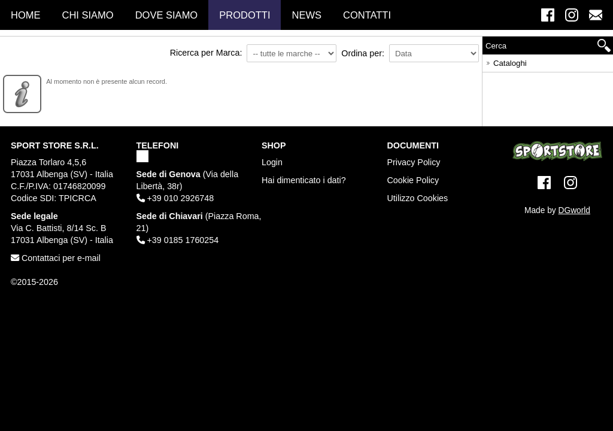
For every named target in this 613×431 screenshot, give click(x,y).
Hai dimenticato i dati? (304, 180)
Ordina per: (362, 53)
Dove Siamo (166, 15)
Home (26, 15)
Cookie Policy (413, 180)
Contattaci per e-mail (56, 258)
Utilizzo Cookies (417, 198)
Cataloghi (505, 61)
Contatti (367, 15)
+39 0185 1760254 (177, 240)
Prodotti (244, 15)
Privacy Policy (414, 162)
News (306, 15)
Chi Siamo (88, 15)
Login (272, 162)
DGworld (574, 210)
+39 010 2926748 (175, 198)
